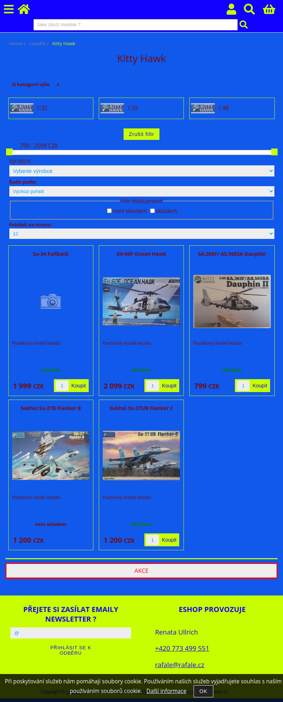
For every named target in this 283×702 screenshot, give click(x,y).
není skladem (130, 211)
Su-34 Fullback (51, 253)
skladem (166, 211)
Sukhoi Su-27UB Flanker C (141, 408)
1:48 (223, 108)
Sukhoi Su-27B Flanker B (50, 408)
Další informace (166, 691)
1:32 (42, 108)
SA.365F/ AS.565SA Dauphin (232, 253)
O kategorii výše (31, 84)
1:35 (132, 108)
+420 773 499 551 (182, 648)
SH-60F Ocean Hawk (141, 253)
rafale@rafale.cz (179, 664)
